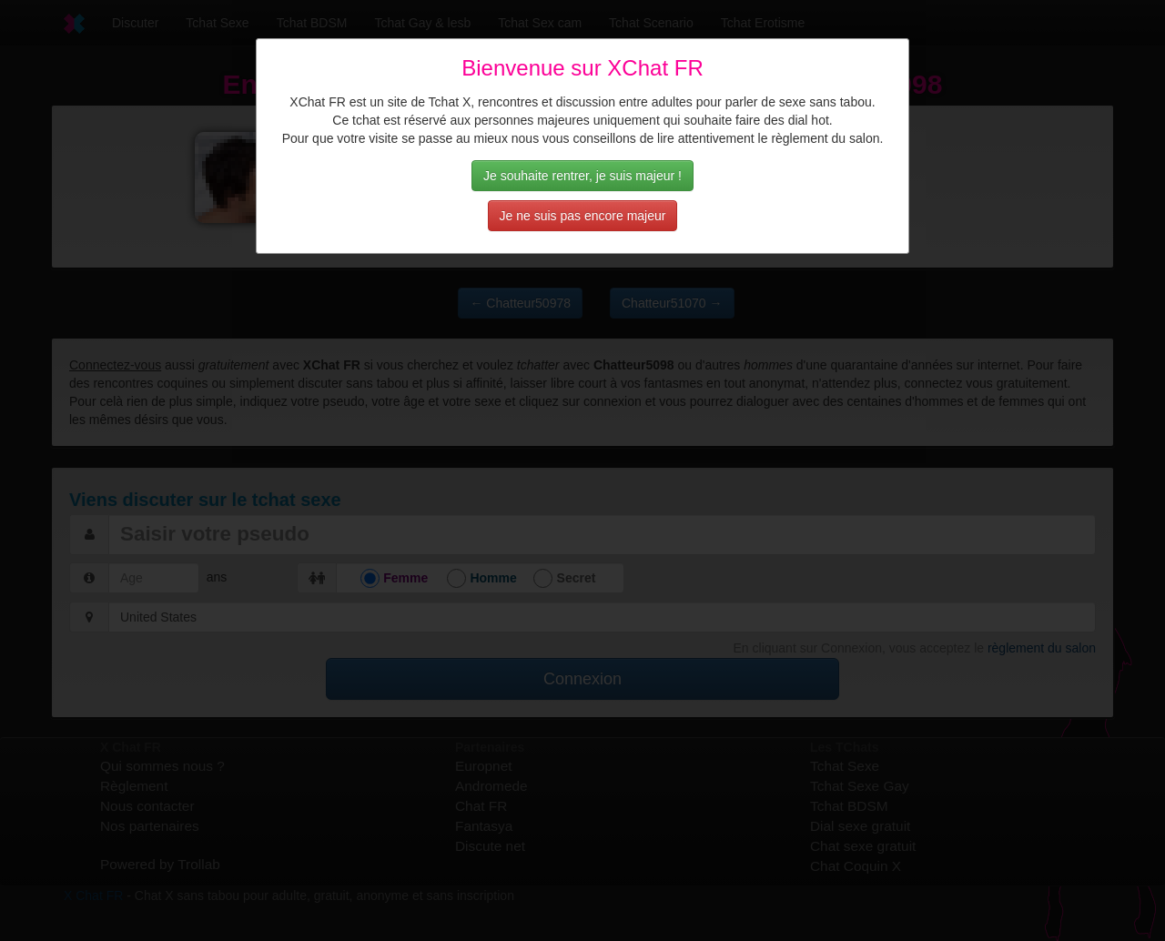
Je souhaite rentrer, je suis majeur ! (582, 175)
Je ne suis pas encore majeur (583, 215)
